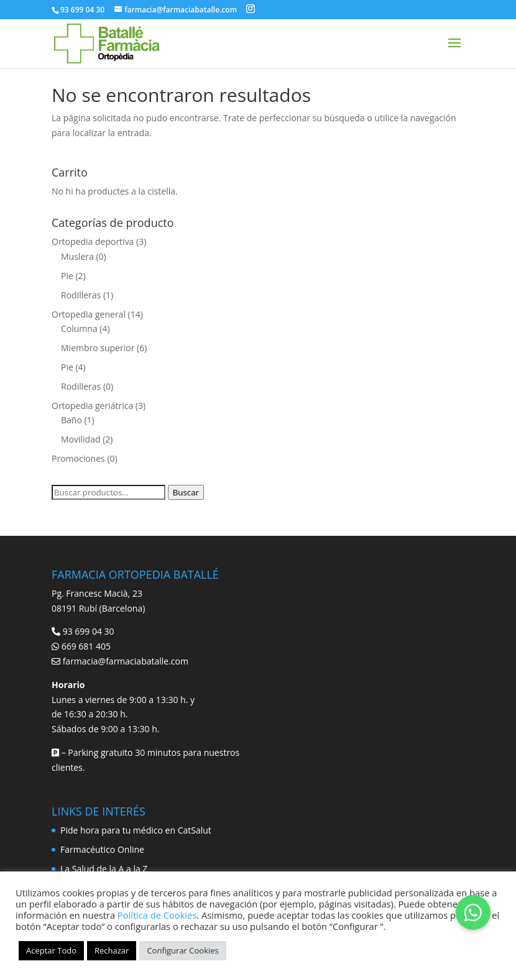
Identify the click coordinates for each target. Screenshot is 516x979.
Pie (67, 276)
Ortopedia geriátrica (92, 405)
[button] (473, 912)
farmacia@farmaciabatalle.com (125, 661)
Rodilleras (81, 295)
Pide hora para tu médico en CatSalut (135, 830)
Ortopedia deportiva (93, 241)
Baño (71, 420)
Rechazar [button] (111, 950)
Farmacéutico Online (102, 849)
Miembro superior (97, 348)
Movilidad (81, 439)
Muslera (77, 256)
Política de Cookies (156, 915)
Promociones (78, 458)
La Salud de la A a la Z (103, 869)
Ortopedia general (89, 314)
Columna (79, 328)
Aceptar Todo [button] (51, 950)
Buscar (186, 492)
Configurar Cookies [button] (182, 950)
